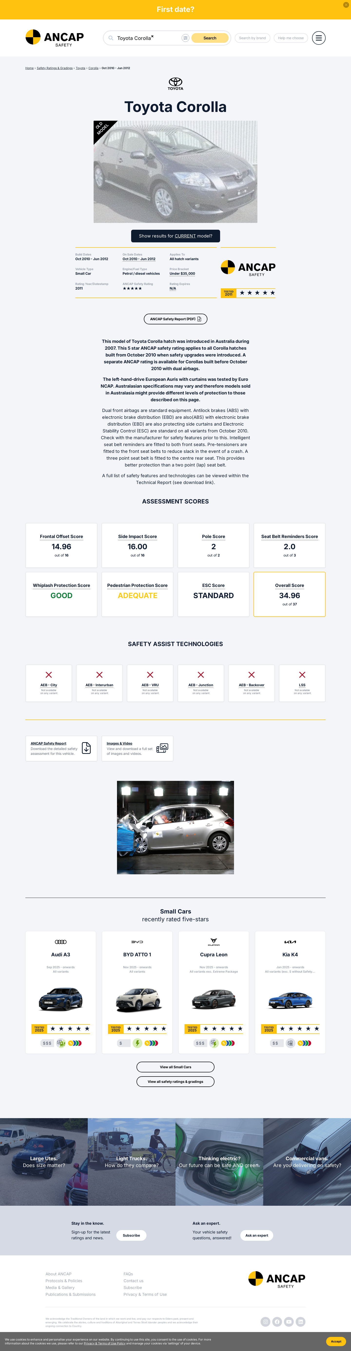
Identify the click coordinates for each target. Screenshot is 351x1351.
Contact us (133, 1280)
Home (29, 68)
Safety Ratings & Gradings (55, 68)
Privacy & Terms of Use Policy (105, 1343)
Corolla (93, 68)
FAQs (128, 1273)
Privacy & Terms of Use (145, 1294)
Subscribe (133, 1287)
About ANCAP (58, 1273)
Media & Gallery (60, 1287)
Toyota (80, 68)
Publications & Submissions (71, 1294)
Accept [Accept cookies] (336, 1341)
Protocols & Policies (64, 1280)
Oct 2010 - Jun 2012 (116, 68)
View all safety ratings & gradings (175, 1081)
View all (175, 1067)
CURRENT (185, 235)
